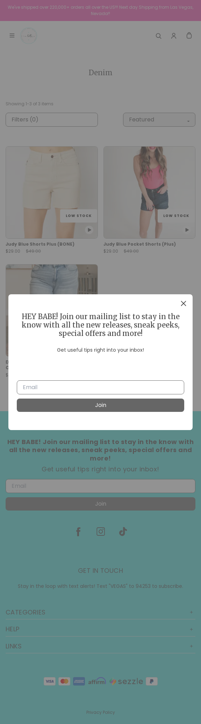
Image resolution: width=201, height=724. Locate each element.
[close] (183, 303)
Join (100, 405)
